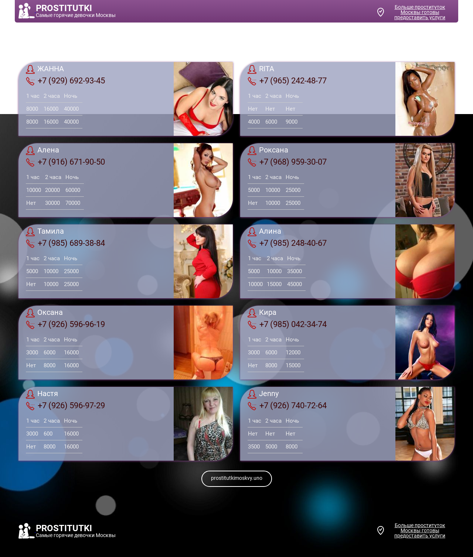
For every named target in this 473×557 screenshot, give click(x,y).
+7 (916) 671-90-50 (65, 162)
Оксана (44, 313)
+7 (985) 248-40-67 (287, 243)
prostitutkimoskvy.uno (236, 478)
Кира (262, 313)
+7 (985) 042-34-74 (287, 324)
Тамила (45, 231)
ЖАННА (45, 69)
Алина (264, 231)
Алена (42, 150)
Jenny (263, 394)
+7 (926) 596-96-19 (65, 324)
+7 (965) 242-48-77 (287, 81)
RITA (261, 69)
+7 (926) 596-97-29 (65, 405)
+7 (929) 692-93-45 (65, 81)
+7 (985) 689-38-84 (65, 243)
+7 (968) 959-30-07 (287, 162)
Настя (42, 394)
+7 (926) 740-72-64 (287, 405)
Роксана (268, 150)
